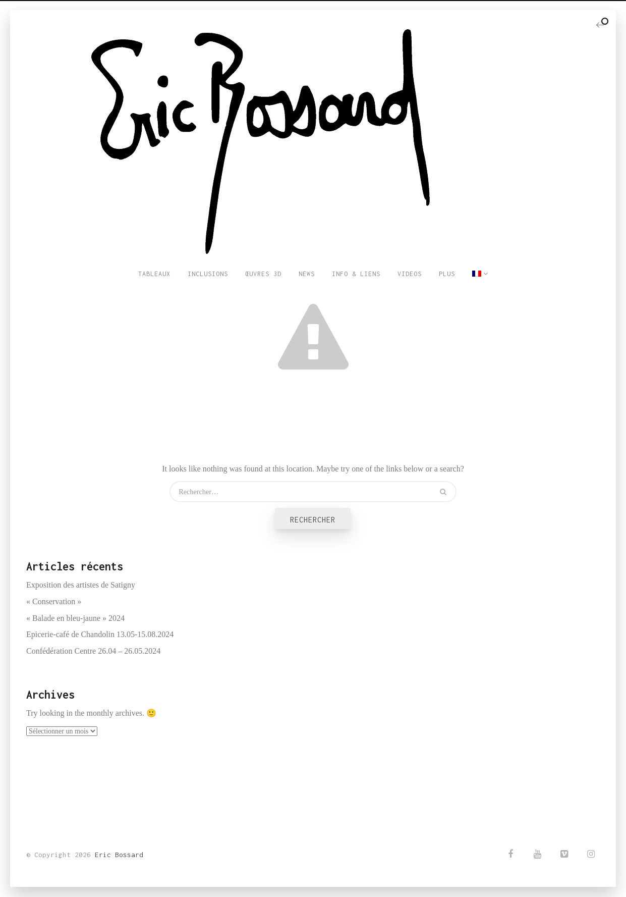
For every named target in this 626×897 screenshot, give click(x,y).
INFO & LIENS (356, 274)
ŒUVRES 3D (263, 274)
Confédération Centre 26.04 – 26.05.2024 (93, 651)
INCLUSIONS (208, 274)
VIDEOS (409, 274)
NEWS (307, 274)
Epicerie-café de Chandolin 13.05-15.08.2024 (100, 634)
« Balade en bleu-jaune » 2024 (75, 618)
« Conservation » (53, 601)
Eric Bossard (119, 855)
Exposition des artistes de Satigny (80, 585)
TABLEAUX (154, 274)
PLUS (447, 274)
